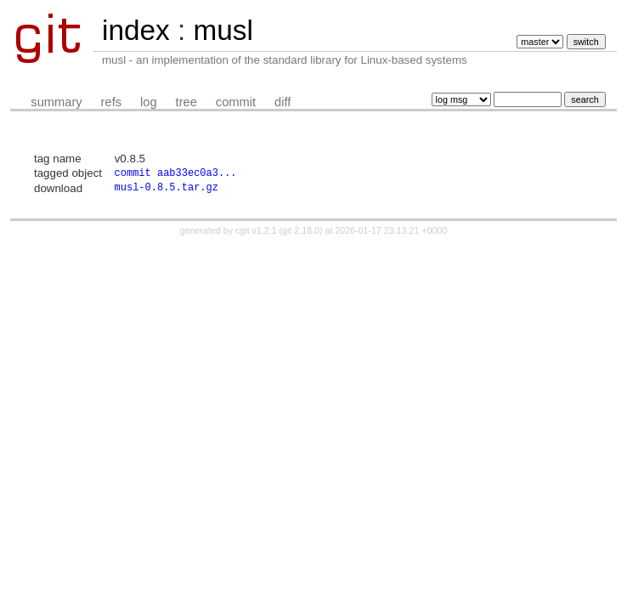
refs (111, 102)
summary (56, 102)
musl (222, 30)
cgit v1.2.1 (256, 234)
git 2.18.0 (300, 234)
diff (282, 102)
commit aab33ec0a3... (176, 174)
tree (186, 102)
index (136, 30)
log (148, 102)
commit (236, 102)
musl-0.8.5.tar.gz (166, 191)
